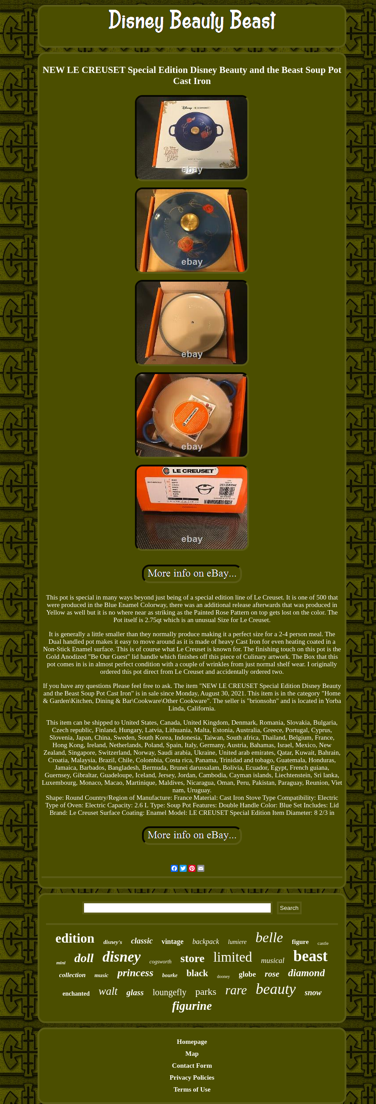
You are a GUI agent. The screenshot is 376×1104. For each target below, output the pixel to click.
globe (247, 974)
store (192, 958)
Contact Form (192, 1065)
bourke (170, 975)
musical (272, 960)
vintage (172, 941)
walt (108, 991)
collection (72, 974)
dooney (223, 976)
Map (192, 1053)
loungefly (170, 992)
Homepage (192, 1041)
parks (206, 991)
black (197, 973)
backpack (205, 941)
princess (135, 972)
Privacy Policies (191, 1077)
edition (74, 938)
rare (236, 990)
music (102, 975)
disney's (113, 942)
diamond (306, 972)
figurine (192, 1005)
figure (300, 941)
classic (142, 940)
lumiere (237, 942)
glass (135, 992)
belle (269, 937)
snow (313, 992)
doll (84, 958)
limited (232, 957)
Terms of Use (192, 1089)
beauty (276, 989)
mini (60, 962)
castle (323, 943)
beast (310, 956)
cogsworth (161, 962)
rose (272, 973)
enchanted (75, 993)
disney (122, 957)
